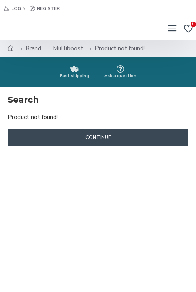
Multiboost (68, 48)
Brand (33, 48)
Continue (98, 137)
